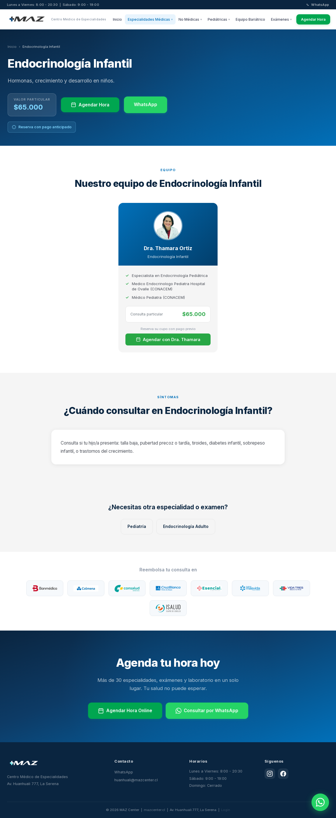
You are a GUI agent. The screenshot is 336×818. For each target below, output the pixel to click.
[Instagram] (270, 773)
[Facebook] (283, 773)
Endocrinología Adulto (186, 526)
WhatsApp (317, 5)
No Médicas (190, 19)
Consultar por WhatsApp (207, 711)
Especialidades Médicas (150, 19)
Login (225, 810)
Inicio (117, 19)
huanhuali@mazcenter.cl (136, 780)
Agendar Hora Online (125, 711)
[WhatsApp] (320, 802)
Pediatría (136, 526)
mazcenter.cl (154, 810)
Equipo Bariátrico (250, 19)
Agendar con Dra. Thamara (168, 339)
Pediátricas (219, 19)
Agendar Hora (313, 19)
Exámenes (281, 19)
